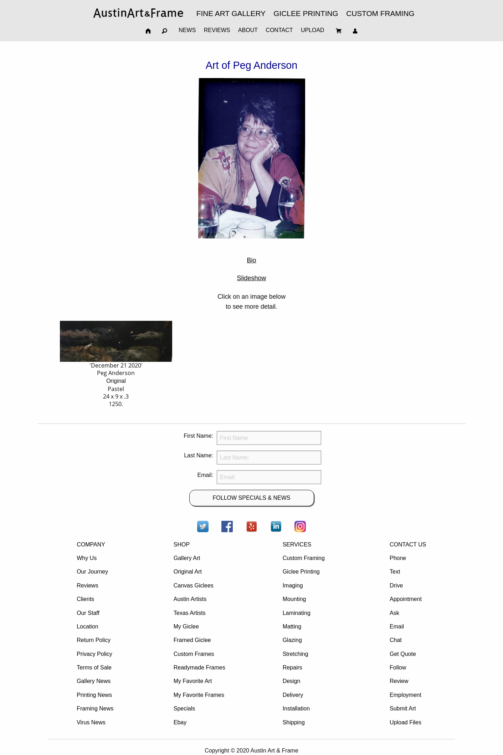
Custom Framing (304, 558)
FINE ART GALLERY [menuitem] (231, 13)
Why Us (87, 558)
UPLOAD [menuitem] (312, 30)
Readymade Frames (199, 667)
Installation (296, 708)
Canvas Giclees (194, 585)
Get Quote (403, 654)
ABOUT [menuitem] (248, 30)
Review (399, 681)
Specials (184, 708)
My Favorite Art (193, 681)
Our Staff (88, 613)
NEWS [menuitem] (187, 30)
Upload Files (405, 722)
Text (395, 572)
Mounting (294, 599)
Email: (205, 475)
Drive (396, 585)
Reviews (87, 585)
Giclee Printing (301, 572)
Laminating (296, 613)
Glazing (292, 640)
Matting (292, 626)
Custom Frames (194, 654)
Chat (396, 640)
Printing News (94, 695)
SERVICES (297, 544)
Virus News (91, 722)
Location (87, 626)
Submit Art (403, 708)
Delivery (293, 695)
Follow (398, 667)
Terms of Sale (94, 667)
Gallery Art (187, 558)
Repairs (292, 667)
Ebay (180, 722)
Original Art (188, 572)
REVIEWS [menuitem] (217, 30)
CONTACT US (408, 544)
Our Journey (92, 572)
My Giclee (186, 626)
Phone (398, 558)
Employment (405, 695)
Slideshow (251, 278)
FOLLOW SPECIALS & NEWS (252, 498)
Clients (85, 599)
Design (292, 681)
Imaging (293, 585)
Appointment (406, 599)
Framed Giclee (192, 640)
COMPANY (91, 544)
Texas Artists (190, 613)
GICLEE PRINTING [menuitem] (305, 13)
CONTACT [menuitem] (279, 30)
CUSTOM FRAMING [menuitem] (380, 13)
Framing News (95, 708)
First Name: (198, 436)
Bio (251, 260)
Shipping (294, 722)
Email (397, 626)
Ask (394, 613)
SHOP (182, 544)
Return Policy (94, 640)
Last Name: (198, 455)
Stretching (295, 654)
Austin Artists (190, 599)
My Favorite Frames (199, 695)
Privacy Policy (94, 654)
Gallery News (94, 681)
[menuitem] (138, 13)
